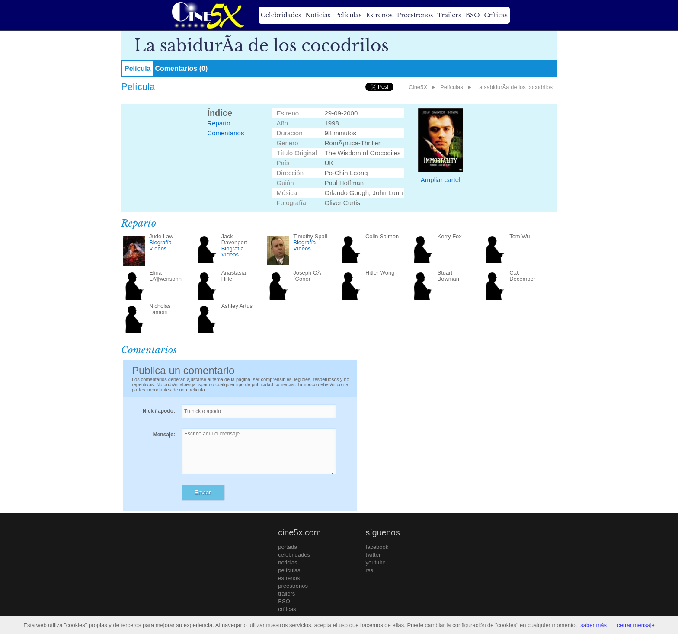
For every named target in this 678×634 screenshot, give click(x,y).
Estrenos (379, 15)
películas (289, 570)
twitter (373, 554)
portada (287, 547)
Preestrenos (415, 15)
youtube (376, 562)
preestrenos (293, 586)
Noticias (317, 15)
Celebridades (281, 15)
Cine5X (418, 87)
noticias (287, 562)
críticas (287, 609)
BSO (472, 15)
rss (369, 570)
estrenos (289, 578)
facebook (377, 547)
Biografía (160, 242)
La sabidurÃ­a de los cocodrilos (514, 87)
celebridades (294, 554)
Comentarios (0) (181, 68)
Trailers (449, 15)
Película (137, 68)
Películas (348, 15)
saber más (593, 625)
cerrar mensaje (636, 625)
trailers (286, 593)
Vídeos (157, 248)
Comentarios (225, 133)
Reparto (218, 123)
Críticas (495, 15)
